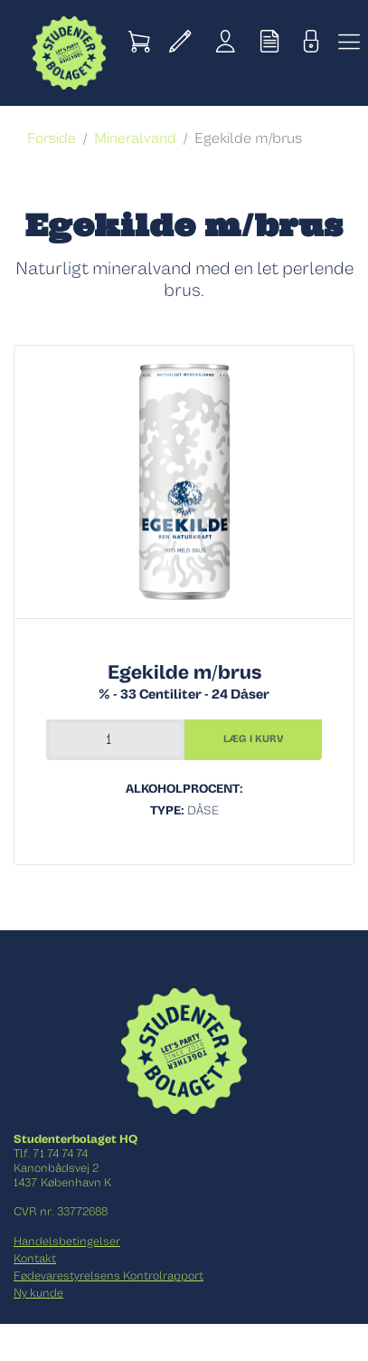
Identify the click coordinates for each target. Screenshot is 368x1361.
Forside (51, 138)
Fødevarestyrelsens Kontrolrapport (108, 1276)
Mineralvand (135, 138)
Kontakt (35, 1259)
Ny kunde (38, 1293)
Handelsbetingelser (67, 1241)
